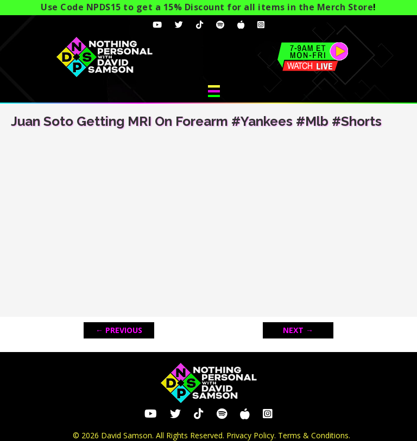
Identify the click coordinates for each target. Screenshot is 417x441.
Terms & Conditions (313, 435)
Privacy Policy (250, 435)
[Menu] (214, 91)
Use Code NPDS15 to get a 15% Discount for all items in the (207, 7)
